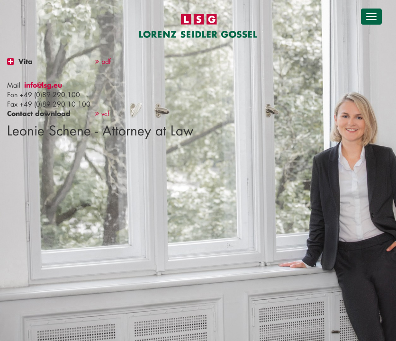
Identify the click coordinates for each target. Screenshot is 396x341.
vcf (102, 113)
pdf (103, 61)
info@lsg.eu (43, 85)
